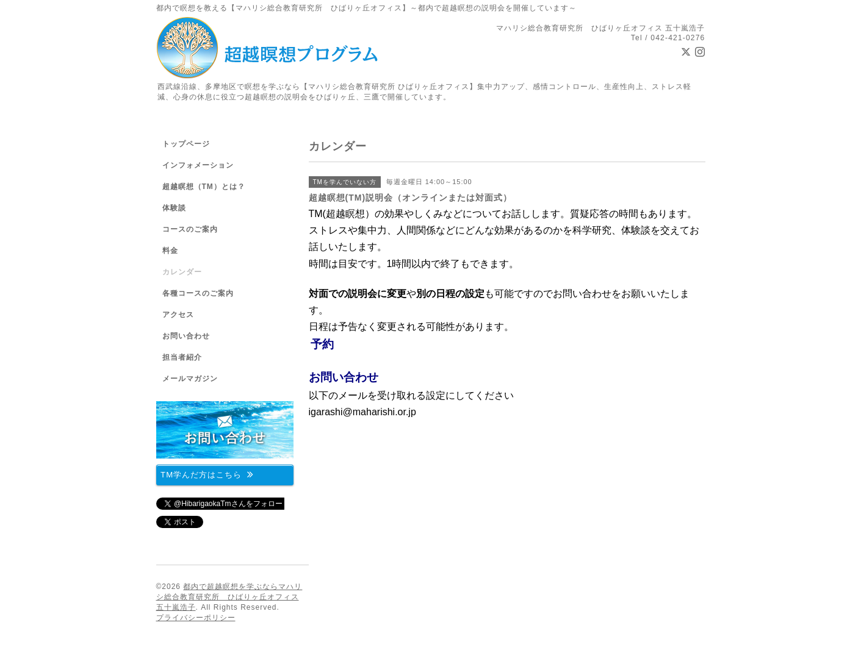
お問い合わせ (343, 377)
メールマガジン (190, 378)
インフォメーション (198, 165)
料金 (170, 250)
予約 (322, 344)
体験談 (174, 208)
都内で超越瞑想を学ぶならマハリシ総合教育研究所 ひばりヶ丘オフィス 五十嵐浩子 (229, 597)
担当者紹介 (182, 357)
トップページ (186, 144)
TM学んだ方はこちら (207, 474)
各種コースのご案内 (198, 293)
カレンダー (182, 272)
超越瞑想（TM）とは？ (203, 186)
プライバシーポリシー (196, 617)
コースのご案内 (190, 229)
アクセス (178, 314)
